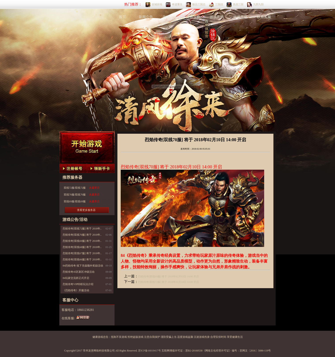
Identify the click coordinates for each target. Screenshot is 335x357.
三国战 (219, 4)
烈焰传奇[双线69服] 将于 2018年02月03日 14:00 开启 (168, 276)
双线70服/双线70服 (82, 194)
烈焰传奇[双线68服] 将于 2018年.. (82, 247)
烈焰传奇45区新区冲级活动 (78, 271)
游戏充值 (240, 17)
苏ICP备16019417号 (149, 350)
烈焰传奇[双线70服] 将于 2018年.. (82, 234)
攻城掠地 (157, 4)
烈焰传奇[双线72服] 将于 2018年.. (82, 228)
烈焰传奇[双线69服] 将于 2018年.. (82, 240)
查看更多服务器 (86, 210)
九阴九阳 (258, 4)
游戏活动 (169, 17)
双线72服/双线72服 (82, 187)
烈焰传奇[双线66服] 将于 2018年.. (82, 259)
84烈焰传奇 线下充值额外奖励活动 (83, 265)
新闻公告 (146, 17)
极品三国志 (198, 4)
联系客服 (264, 17)
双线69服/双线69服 (82, 201)
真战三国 (238, 4)
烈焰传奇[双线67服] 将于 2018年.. (82, 253)
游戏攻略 (193, 17)
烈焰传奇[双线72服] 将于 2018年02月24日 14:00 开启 (168, 282)
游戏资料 (217, 17)
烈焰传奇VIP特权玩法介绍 (78, 284)
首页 (122, 17)
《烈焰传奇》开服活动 (76, 290)
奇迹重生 (177, 4)
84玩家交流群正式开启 (76, 278)
